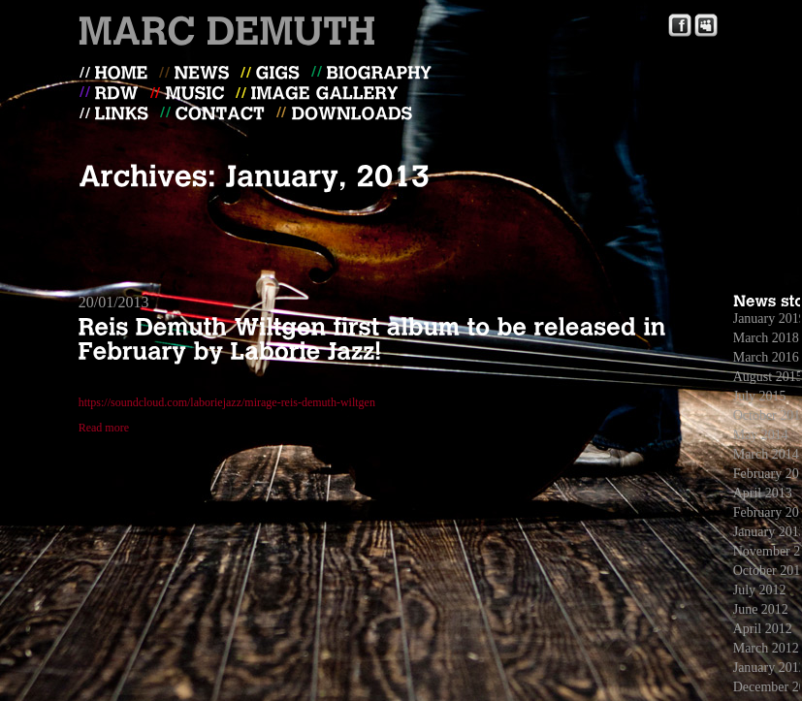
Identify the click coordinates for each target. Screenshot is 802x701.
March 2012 (766, 648)
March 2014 (766, 454)
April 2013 (762, 493)
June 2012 (760, 609)
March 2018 (766, 338)
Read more (104, 427)
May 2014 (760, 435)
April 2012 (762, 628)
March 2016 (766, 357)
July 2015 (759, 396)
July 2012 (759, 590)
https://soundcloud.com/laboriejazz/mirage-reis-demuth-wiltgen (227, 402)
